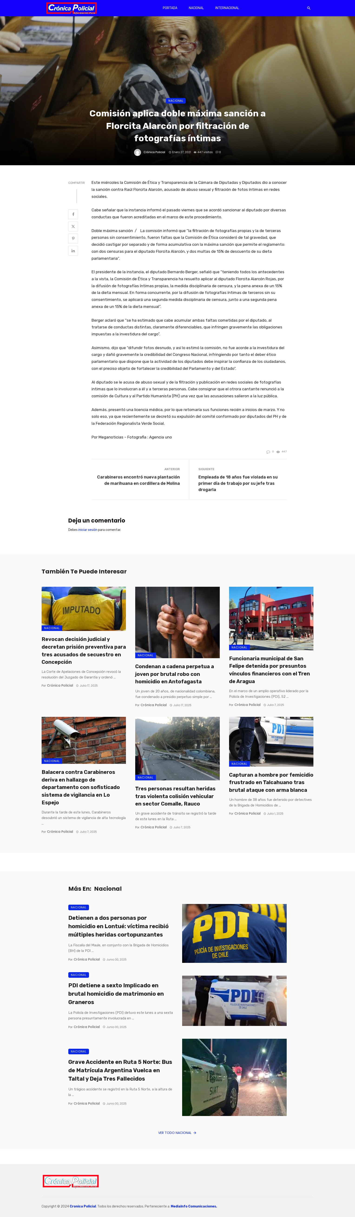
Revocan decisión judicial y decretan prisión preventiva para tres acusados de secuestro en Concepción (84, 650)
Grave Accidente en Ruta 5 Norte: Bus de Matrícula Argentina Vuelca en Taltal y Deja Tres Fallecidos (120, 1070)
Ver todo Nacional (177, 1132)
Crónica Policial (154, 152)
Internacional (227, 8)
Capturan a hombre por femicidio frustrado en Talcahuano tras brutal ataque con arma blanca (271, 782)
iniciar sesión (87, 530)
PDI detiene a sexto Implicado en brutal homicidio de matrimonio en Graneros (116, 993)
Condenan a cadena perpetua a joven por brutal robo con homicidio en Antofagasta (174, 674)
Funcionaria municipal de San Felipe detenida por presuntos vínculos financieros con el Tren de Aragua (269, 670)
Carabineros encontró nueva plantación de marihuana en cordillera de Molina (138, 480)
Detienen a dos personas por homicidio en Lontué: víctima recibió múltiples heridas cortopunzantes (118, 926)
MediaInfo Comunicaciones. (194, 1206)
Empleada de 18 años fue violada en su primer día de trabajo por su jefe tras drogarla (238, 483)
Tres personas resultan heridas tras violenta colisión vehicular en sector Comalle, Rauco (175, 796)
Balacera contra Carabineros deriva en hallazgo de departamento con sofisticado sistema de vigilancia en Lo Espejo (81, 787)
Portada (170, 8)
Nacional (196, 8)
